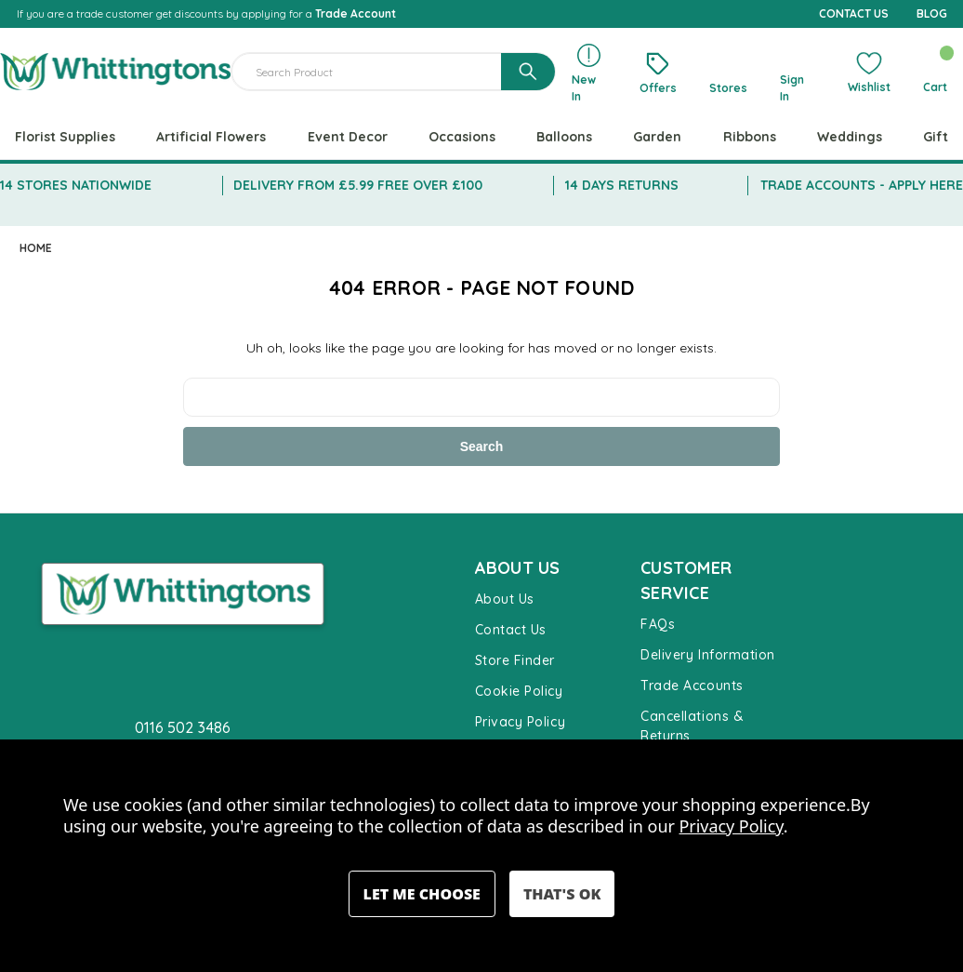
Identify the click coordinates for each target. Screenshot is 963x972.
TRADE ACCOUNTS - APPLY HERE (861, 185)
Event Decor (348, 136)
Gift (935, 136)
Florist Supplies (65, 136)
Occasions (462, 136)
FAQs (657, 624)
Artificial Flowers (211, 136)
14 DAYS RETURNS (622, 185)
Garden (657, 136)
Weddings (849, 136)
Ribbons (749, 136)
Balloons (564, 136)
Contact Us (511, 629)
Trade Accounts (692, 685)
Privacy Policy (520, 721)
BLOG (932, 13)
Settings (422, 894)
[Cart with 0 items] (934, 71)
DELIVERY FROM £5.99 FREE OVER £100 (357, 185)
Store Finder (515, 660)
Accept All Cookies (561, 894)
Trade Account (355, 13)
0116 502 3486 (183, 727)
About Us (504, 599)
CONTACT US (854, 13)
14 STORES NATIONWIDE (76, 185)
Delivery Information (707, 654)
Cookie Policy (519, 691)
